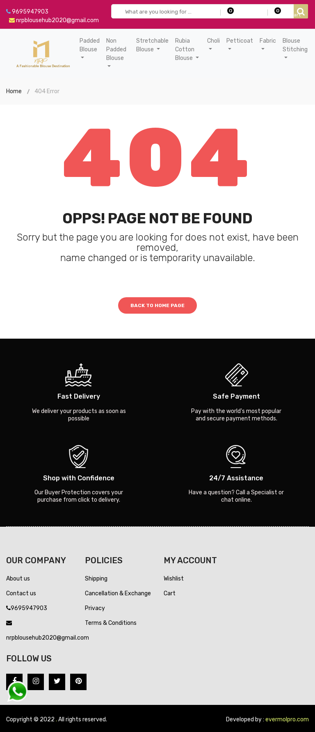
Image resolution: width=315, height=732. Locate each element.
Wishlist (174, 578)
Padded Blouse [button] (90, 45)
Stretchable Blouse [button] (152, 45)
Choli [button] (213, 40)
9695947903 (27, 11)
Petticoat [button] (239, 40)
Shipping (96, 578)
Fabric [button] (268, 40)
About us (18, 578)
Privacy (95, 608)
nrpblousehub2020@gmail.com (54, 20)
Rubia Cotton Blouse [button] (184, 49)
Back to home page (157, 305)
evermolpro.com (287, 719)
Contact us (21, 593)
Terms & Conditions (111, 623)
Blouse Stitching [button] (295, 45)
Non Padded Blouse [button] (116, 49)
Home (14, 91)
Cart (170, 593)
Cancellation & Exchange (118, 593)
